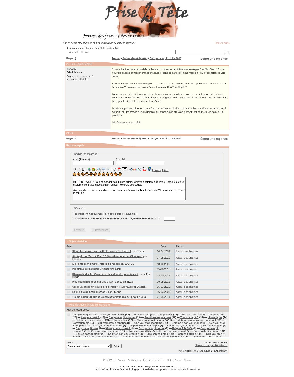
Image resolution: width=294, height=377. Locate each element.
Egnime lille (120, 320)
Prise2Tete (109, 360)
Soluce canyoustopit (88, 333)
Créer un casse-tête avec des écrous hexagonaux (102, 286)
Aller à (94, 344)
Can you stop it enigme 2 (100, 336)
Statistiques (134, 360)
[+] (227, 52)
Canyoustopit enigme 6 (207, 331)
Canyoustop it (200, 336)
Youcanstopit (142, 314)
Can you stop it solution (107, 325)
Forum (116, 58)
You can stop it (191, 314)
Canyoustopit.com (87, 328)
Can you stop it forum (152, 328)
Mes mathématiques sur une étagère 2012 (97, 281)
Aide (165, 170)
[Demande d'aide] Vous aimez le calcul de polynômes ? (105, 274)
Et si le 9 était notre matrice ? (89, 291)
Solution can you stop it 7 (123, 333)
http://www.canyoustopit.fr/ (126, 122)
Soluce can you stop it (180, 325)
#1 (67, 64)
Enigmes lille (216, 314)
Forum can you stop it (172, 331)
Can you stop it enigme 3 (106, 331)
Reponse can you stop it (144, 325)
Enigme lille (165, 314)
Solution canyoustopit (157, 317)
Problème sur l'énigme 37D (88, 268)
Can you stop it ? (188, 333)
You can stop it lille (140, 331)
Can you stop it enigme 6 (149, 322)
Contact (188, 360)
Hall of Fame (174, 360)
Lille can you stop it (158, 333)
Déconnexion (222, 43)
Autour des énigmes (134, 58)
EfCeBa (71, 69)
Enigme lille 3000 (182, 328)
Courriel (140, 161)
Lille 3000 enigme (211, 325)
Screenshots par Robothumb (211, 345)
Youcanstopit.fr (189, 317)
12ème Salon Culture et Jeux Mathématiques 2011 (102, 296)
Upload (157, 170)
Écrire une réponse (214, 58)
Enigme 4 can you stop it (187, 322)
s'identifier (113, 48)
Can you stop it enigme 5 (152, 320)
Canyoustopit (81, 322)
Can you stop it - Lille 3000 (165, 58)
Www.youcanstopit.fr (118, 328)
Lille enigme (215, 317)
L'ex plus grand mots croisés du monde (96, 263)
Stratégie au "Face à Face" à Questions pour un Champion (107, 256)
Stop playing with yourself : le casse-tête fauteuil (101, 251)
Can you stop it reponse (112, 322)
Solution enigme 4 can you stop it (196, 320)
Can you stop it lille (112, 314)
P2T (206, 342)
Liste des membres (153, 360)
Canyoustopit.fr (90, 317)
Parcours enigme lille (171, 336)
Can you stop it (82, 314)
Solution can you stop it (90, 320)
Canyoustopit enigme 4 (137, 336)
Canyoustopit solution (122, 317)
